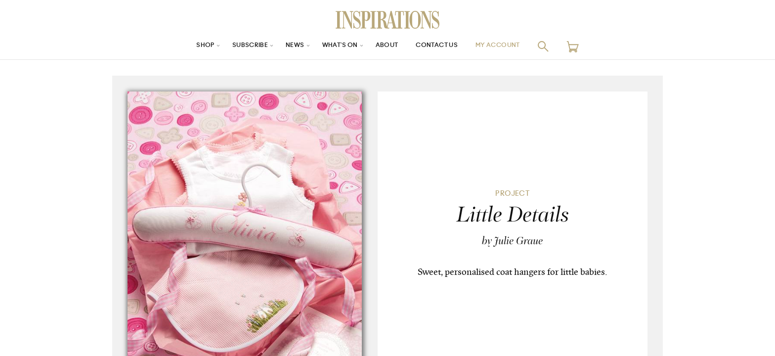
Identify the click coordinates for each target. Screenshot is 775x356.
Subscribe (239, 46)
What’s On (336, 46)
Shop (190, 46)
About (387, 46)
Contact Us (442, 46)
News (288, 46)
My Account (510, 46)
